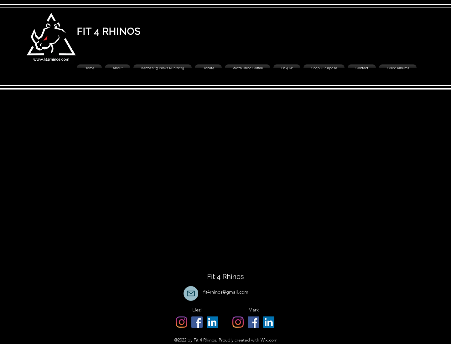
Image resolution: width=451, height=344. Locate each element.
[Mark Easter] (268, 322)
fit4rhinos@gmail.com (225, 292)
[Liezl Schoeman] (212, 322)
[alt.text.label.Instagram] (181, 322)
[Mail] (191, 293)
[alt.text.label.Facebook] (197, 322)
